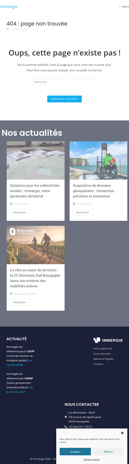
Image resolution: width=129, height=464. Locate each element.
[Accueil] (8, 29)
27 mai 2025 (21, 204)
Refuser (108, 454)
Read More (20, 212)
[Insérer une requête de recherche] (64, 82)
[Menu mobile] (124, 6)
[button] (122, 435)
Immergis (8, 6)
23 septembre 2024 (25, 294)
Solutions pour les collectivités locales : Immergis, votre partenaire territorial (35, 190)
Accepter (75, 454)
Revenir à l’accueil (64, 98)
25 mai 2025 (83, 204)
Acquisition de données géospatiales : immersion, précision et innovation (94, 190)
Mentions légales (92, 461)
